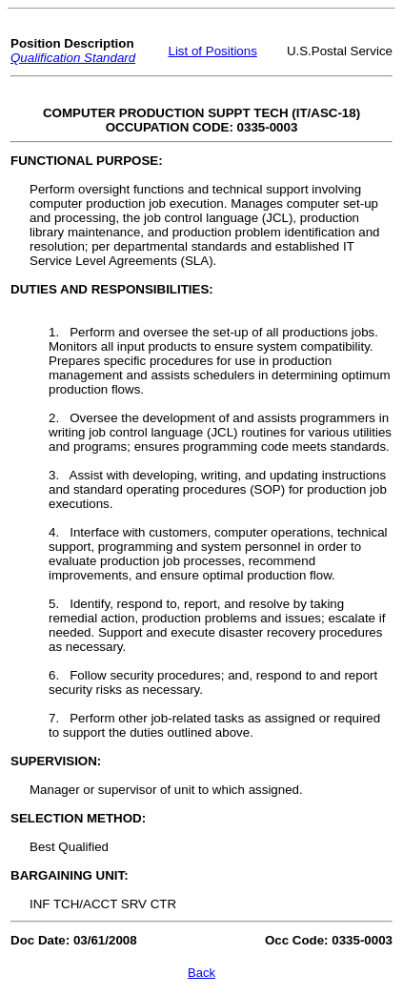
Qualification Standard (72, 58)
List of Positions (213, 51)
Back (201, 972)
